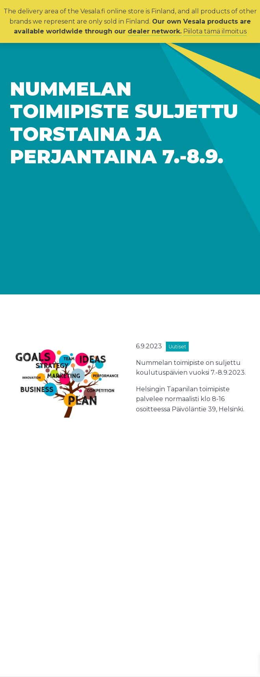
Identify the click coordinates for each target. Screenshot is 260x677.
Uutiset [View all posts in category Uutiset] (177, 347)
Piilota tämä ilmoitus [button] (215, 31)
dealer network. (155, 31)
